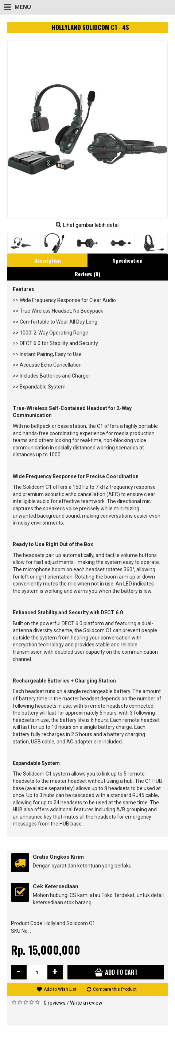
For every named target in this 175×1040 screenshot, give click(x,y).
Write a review (86, 1003)
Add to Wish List (60, 989)
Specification (128, 260)
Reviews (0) (87, 274)
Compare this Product (115, 989)
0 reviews (55, 1003)
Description (47, 260)
